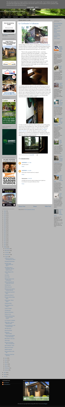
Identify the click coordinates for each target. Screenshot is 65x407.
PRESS (27, 17)
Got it (36, 7)
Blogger (45, 403)
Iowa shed (7, 275)
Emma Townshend (45, 44)
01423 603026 (9, 44)
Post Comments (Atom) (30, 209)
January (7, 370)
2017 (5, 229)
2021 (5, 221)
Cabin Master (57, 33)
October (7, 252)
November (7, 250)
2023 (5, 217)
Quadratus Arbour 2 (9, 295)
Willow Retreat (8, 287)
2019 (5, 225)
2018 (5, 227)
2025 (5, 213)
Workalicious (8, 285)
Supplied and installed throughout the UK (9, 43)
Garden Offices (6, 42)
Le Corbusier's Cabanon (29, 24)
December (7, 248)
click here (6, 34)
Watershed (7, 340)
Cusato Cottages (8, 308)
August (6, 256)
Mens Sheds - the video (10, 338)
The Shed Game (8, 328)
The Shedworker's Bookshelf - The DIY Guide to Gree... (9, 269)
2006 (5, 374)
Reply (23, 166)
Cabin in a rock (60, 195)
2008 (5, 246)
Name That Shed (60, 67)
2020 (5, 223)
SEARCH (22, 17)
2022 (5, 219)
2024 (5, 215)
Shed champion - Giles (9, 345)
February (7, 368)
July (6, 358)
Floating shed (8, 310)
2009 (5, 244)
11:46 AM (30, 178)
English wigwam (8, 349)
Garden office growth (61, 84)
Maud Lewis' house (9, 347)
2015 (5, 232)
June (6, 360)
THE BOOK (15, 17)
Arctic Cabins (57, 38)
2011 (5, 240)
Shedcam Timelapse (9, 312)
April (6, 364)
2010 (5, 242)
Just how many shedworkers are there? (9, 264)
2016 (5, 230)
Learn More (30, 7)
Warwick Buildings (58, 23)
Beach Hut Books (8, 330)
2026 (5, 211)
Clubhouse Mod (8, 303)
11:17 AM (29, 162)
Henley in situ (8, 314)
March (6, 366)
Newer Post (22, 206)
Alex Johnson (6, 382)
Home (4, 17)
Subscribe (9, 31)
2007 (5, 372)
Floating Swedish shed (9, 261)
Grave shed (7, 276)
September (7, 254)
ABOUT (9, 17)
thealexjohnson (7, 384)
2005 (5, 376)
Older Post (48, 206)
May (6, 362)
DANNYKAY (24, 162)
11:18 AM (29, 170)
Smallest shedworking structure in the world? (9, 317)
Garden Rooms (9, 41)
